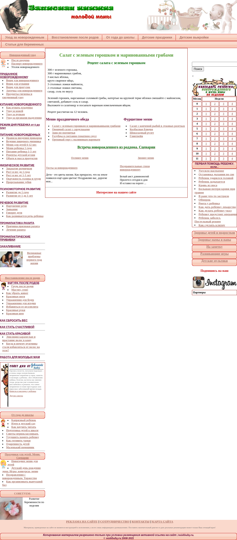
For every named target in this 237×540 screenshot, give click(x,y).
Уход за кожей (14, 111)
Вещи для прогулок (18, 87)
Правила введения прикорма (24, 138)
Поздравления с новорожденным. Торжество (19, 476)
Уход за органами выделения (24, 117)
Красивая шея (15, 313)
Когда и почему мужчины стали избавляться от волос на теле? (21, 347)
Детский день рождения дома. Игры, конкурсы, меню (21, 469)
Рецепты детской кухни (20, 155)
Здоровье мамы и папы (214, 239)
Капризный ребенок (23, 420)
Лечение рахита (16, 229)
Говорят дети (14, 212)
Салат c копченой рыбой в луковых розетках (157, 126)
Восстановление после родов (75, 37)
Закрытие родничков (19, 168)
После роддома (20, 60)
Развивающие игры (214, 254)
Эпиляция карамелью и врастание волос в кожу (19, 338)
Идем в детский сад (23, 423)
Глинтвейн (136, 136)
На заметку (214, 246)
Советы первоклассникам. (22, 433)
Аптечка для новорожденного (24, 90)
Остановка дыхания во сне (216, 174)
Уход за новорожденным (24, 37)
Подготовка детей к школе (22, 430)
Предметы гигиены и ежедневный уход (17, 95)
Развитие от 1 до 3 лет (19, 195)
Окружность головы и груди (23, 178)
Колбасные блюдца (141, 129)
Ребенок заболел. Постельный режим (207, 219)
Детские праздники (157, 37)
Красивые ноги (15, 296)
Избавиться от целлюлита (22, 306)
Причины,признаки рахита (23, 226)
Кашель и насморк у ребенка (23, 391)
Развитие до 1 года (17, 192)
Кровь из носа (207, 185)
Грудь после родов (22, 286)
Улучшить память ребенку (22, 437)
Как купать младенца (19, 107)
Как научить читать (23, 427)
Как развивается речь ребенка (25, 216)
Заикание (12, 209)
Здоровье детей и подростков (214, 232)
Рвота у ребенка (209, 203)
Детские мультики (214, 261)
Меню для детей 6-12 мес (21, 144)
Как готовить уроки (18, 440)
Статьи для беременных (24, 44)
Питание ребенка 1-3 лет (21, 151)
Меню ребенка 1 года (19, 148)
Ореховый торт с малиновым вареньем (76, 139)
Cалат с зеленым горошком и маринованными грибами (86, 126)
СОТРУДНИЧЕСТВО (114, 521)
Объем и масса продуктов (21, 158)
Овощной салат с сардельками (71, 129)
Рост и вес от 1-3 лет (18, 175)
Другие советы (16, 396)
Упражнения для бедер (20, 299)
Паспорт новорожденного (26, 63)
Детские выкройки (194, 37)
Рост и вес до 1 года (18, 172)
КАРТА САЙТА (162, 521)
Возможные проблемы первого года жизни (34, 258)
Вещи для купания (17, 83)
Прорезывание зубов (18, 182)
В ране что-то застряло (213, 196)
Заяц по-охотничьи (63, 132)
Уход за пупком (15, 114)
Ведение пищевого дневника (23, 141)
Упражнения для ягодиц (21, 303)
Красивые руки (15, 310)
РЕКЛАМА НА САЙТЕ (81, 521)
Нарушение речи (16, 205)
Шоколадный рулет (142, 132)
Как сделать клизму (211, 225)
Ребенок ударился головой (215, 178)
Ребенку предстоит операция (217, 214)
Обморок (204, 199)
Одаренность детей (17, 444)
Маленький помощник (20, 447)
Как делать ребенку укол (215, 210)
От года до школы (120, 37)
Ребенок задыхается (211, 181)
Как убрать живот (17, 293)
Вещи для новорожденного (22, 80)
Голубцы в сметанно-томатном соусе (74, 136)
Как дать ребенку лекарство (217, 207)
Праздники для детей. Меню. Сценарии (22, 456)
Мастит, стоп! (19, 289)
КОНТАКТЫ (141, 521)
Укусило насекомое (211, 170)
